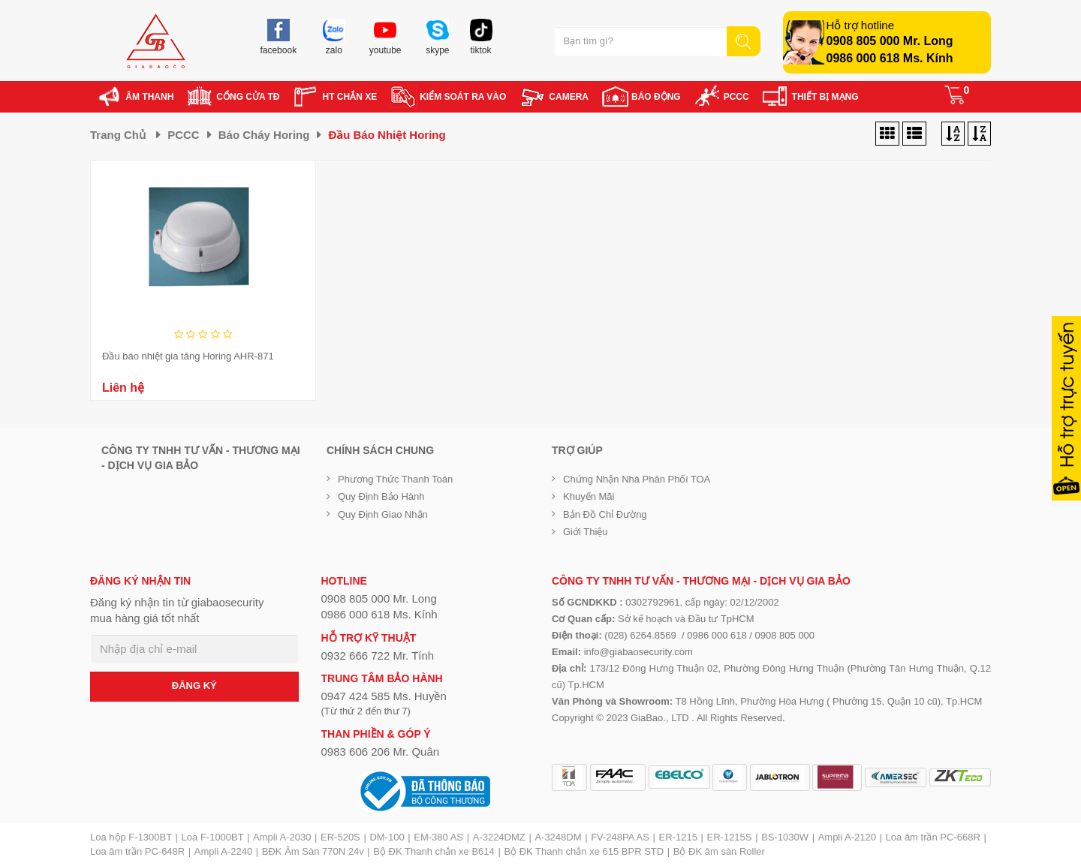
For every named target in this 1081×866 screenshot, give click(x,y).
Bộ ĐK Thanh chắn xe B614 (433, 851)
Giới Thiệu (585, 531)
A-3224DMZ (499, 837)
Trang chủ (118, 134)
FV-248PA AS (620, 837)
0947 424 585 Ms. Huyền (384, 696)
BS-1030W (784, 837)
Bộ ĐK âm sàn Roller (719, 851)
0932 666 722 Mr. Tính (378, 655)
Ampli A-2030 (282, 837)
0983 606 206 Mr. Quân (380, 751)
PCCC (183, 134)
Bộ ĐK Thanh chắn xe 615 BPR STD (584, 851)
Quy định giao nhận (383, 514)
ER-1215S (729, 837)
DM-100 (386, 837)
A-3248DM (557, 837)
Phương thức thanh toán (395, 479)
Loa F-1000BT (213, 837)
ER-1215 (678, 837)
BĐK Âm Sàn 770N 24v (313, 851)
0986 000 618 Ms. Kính (890, 58)
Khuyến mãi (588, 496)
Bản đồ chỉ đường (605, 514)
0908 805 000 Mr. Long (890, 41)
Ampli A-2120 (847, 837)
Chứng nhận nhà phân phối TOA (636, 479)
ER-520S (340, 837)
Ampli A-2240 (223, 851)
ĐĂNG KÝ (194, 685)
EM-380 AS (438, 837)
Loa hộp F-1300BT (131, 837)
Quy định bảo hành (381, 496)
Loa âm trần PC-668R (933, 837)
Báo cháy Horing (264, 134)
